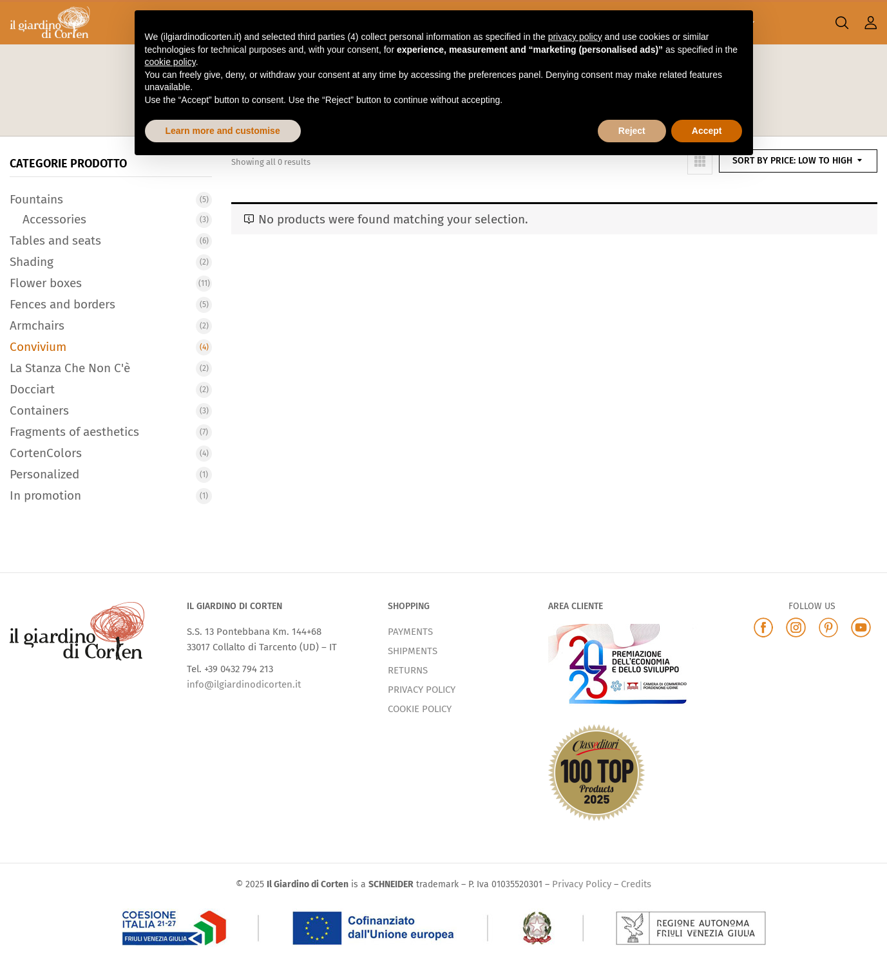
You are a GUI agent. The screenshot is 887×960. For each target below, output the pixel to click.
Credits (636, 884)
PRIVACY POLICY (421, 689)
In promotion (45, 495)
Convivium (38, 346)
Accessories (54, 219)
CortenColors (46, 453)
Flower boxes (46, 283)
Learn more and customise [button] (223, 131)
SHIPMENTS (412, 651)
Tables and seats (55, 240)
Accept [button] (707, 131)
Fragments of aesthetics (74, 431)
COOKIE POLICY (420, 709)
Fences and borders (62, 304)
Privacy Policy (581, 884)
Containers (39, 410)
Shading (31, 261)
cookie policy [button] (170, 62)
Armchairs (37, 325)
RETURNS (408, 670)
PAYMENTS (410, 631)
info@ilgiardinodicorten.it (244, 684)
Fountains (36, 199)
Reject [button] (631, 131)
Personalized (44, 474)
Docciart (32, 389)
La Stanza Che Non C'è (70, 368)
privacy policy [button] (575, 37)
